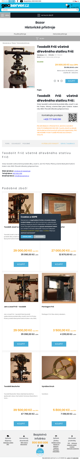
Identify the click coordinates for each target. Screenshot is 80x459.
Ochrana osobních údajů (30, 231)
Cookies (46, 231)
